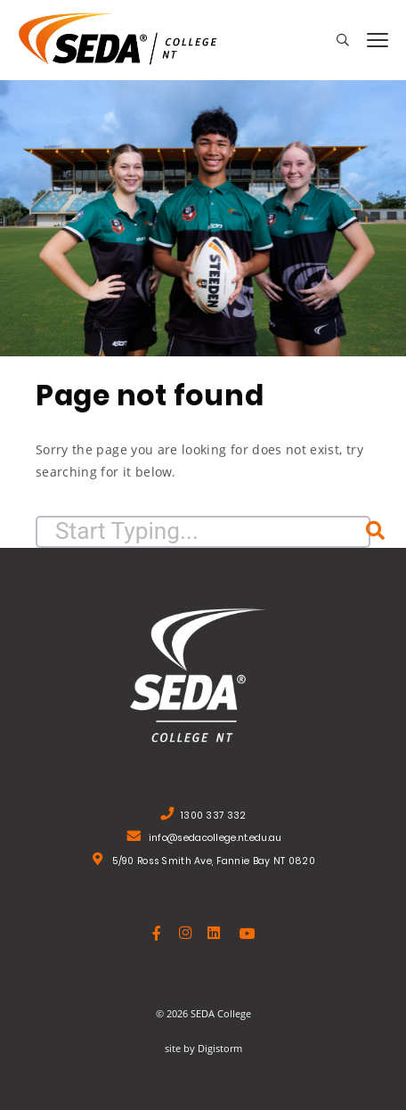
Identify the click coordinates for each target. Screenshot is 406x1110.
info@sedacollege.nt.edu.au (215, 839)
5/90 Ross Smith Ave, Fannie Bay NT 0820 (213, 862)
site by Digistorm (203, 1048)
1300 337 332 (213, 817)
